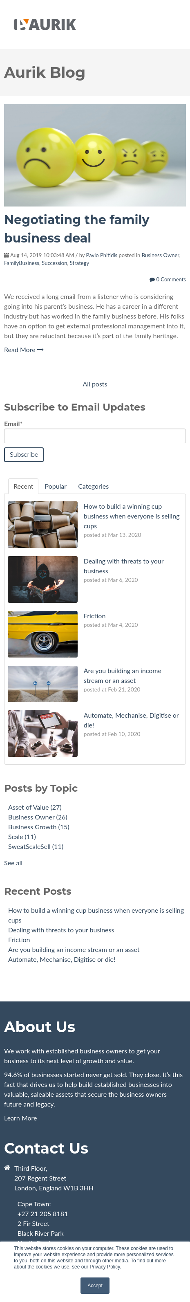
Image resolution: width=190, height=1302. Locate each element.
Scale (22, 836)
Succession (54, 263)
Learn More (95, 1096)
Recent (23, 486)
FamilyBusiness (21, 263)
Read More (24, 349)
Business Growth (38, 827)
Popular (56, 486)
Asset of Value (35, 807)
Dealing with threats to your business (61, 930)
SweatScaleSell (35, 846)
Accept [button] (95, 1286)
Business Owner (160, 255)
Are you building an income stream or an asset (74, 949)
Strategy (79, 263)
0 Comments (168, 279)
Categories (93, 486)
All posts (95, 384)
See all (13, 863)
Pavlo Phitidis (102, 255)
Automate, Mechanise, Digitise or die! (61, 959)
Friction (19, 939)
